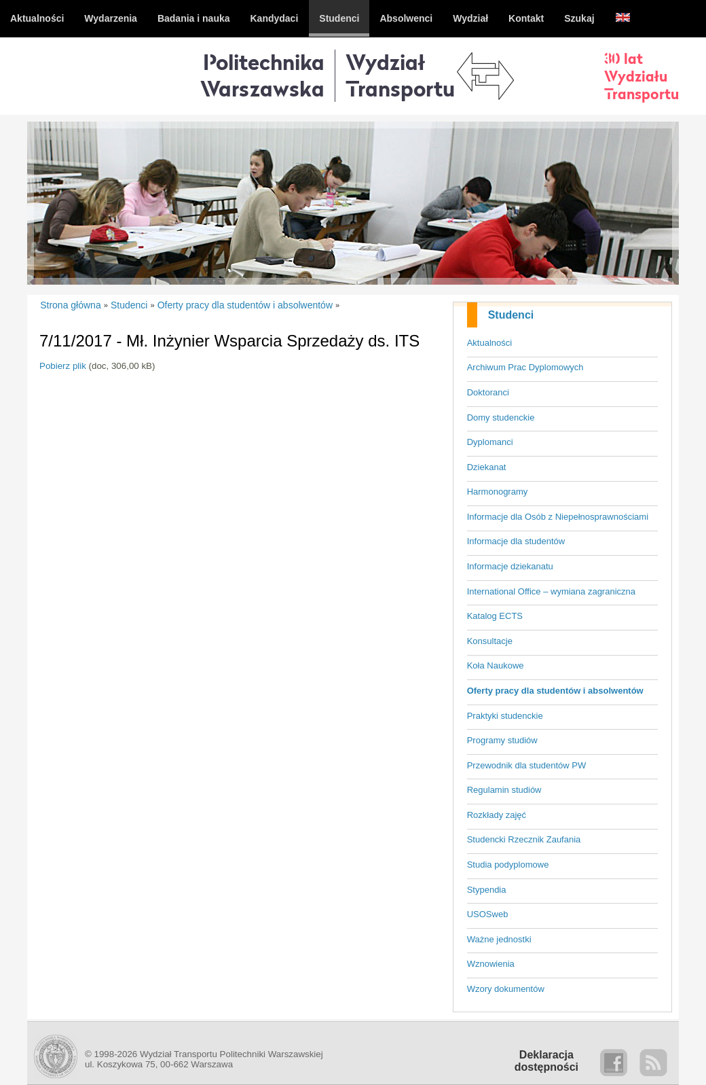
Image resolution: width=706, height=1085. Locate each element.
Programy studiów (502, 740)
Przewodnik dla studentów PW (527, 765)
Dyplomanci (490, 442)
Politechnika (262, 75)
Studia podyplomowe (508, 864)
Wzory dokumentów (505, 989)
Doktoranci (488, 392)
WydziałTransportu (400, 75)
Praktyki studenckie (505, 716)
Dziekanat (486, 467)
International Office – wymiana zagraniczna (551, 591)
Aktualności (489, 343)
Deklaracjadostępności (546, 1061)
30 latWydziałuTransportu (641, 76)
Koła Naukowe (495, 665)
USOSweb (487, 914)
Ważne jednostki (499, 939)
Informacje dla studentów (516, 541)
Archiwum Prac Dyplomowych (525, 367)
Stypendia (486, 890)
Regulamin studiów (504, 790)
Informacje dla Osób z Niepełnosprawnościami (557, 517)
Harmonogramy (497, 491)
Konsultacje (490, 641)
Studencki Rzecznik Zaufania (524, 839)
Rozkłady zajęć (496, 815)
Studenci (511, 315)
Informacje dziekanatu (510, 566)
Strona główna (70, 305)
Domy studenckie (501, 417)
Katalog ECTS (495, 616)
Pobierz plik (62, 366)
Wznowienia (491, 964)
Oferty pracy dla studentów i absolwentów (555, 691)
